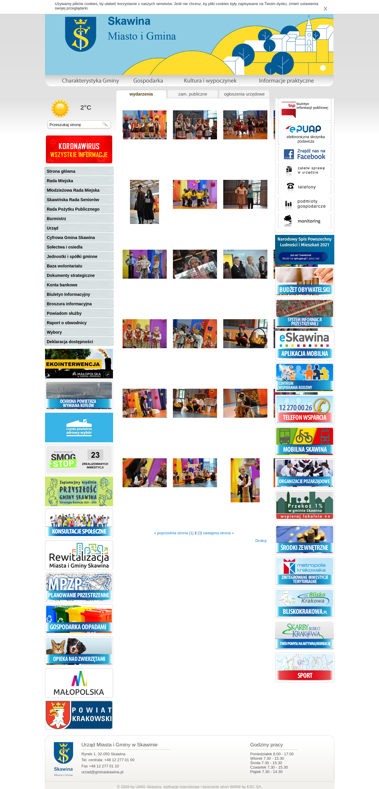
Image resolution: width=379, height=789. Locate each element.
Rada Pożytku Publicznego (73, 209)
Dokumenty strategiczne (71, 275)
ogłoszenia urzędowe (244, 94)
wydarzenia (141, 94)
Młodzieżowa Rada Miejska (73, 190)
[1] (191, 533)
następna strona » (218, 533)
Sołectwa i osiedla (65, 247)
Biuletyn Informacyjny (68, 294)
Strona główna (61, 171)
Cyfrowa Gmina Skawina (71, 237)
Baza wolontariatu (64, 266)
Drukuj (260, 540)
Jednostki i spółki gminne (72, 256)
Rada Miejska (60, 180)
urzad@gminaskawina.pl (102, 772)
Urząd (52, 228)
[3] (200, 533)
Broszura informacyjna (69, 303)
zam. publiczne (192, 94)
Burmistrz (56, 218)
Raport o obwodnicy (67, 322)
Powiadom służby (64, 313)
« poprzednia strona (171, 533)
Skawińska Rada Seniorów (73, 199)
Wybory (54, 332)
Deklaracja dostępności (70, 341)
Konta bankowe (62, 285)
